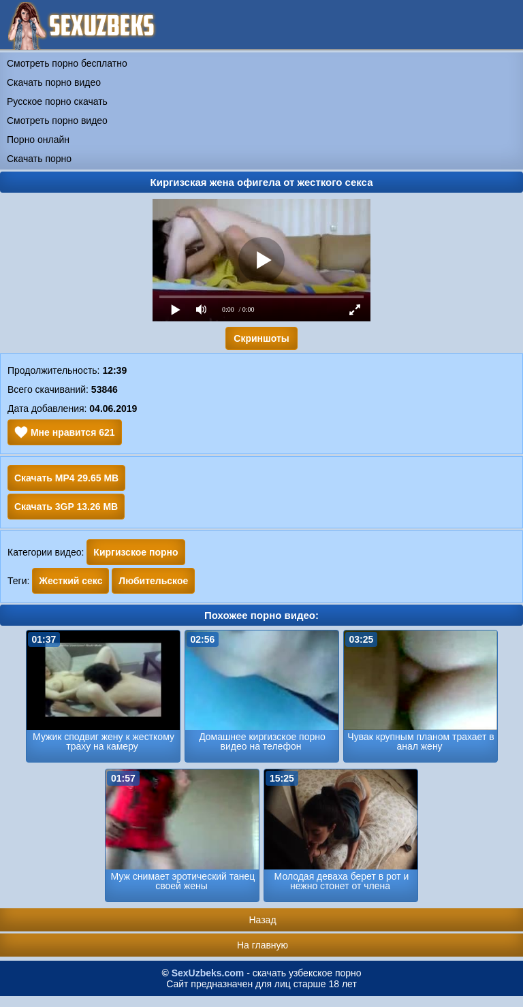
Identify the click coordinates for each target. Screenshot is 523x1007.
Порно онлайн (38, 139)
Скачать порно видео (54, 82)
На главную (262, 945)
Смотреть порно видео (57, 120)
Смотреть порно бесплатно (67, 63)
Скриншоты (261, 338)
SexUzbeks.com (208, 973)
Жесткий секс (70, 580)
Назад (262, 919)
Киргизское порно (135, 552)
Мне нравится (64, 432)
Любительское (153, 580)
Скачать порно (39, 158)
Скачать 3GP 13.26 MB (66, 506)
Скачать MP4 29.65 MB (66, 478)
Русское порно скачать (57, 101)
